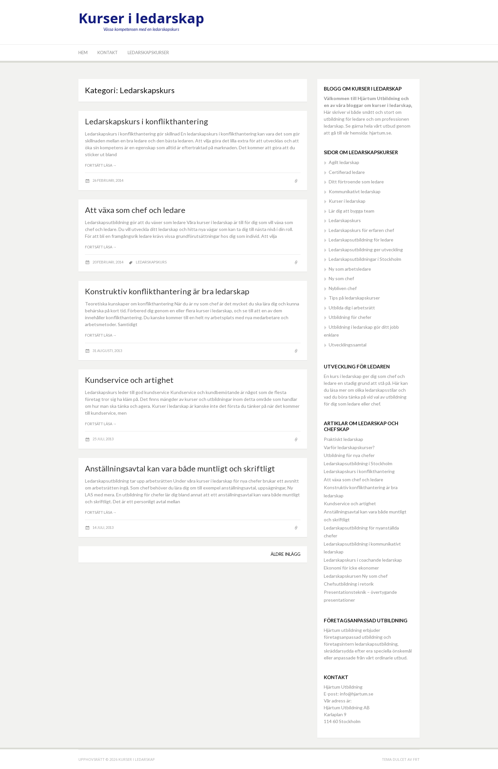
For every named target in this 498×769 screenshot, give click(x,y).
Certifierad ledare (347, 172)
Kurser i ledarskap (141, 18)
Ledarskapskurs (151, 262)
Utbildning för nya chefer (349, 455)
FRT (416, 759)
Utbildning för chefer (350, 317)
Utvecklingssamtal (347, 344)
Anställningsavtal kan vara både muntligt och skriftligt (180, 468)
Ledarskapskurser (148, 52)
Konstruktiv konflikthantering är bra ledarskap (167, 291)
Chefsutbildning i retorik (349, 584)
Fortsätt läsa (100, 165)
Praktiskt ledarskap (343, 439)
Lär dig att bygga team (351, 211)
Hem (83, 52)
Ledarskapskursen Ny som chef (355, 576)
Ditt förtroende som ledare (356, 181)
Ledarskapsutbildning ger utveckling (366, 249)
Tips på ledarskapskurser (354, 298)
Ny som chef (341, 278)
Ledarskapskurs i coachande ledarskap (363, 560)
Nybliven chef (343, 288)
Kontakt (107, 52)
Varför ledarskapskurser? (349, 447)
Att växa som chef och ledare (135, 210)
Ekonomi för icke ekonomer (351, 568)
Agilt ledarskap (344, 162)
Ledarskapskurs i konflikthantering (146, 121)
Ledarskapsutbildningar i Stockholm (365, 259)
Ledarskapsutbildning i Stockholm (358, 463)
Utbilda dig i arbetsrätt (352, 307)
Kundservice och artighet (129, 379)
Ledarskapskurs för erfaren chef (361, 230)
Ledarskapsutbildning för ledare (361, 239)
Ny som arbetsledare (350, 269)
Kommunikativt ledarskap (355, 191)
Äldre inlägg (286, 554)
